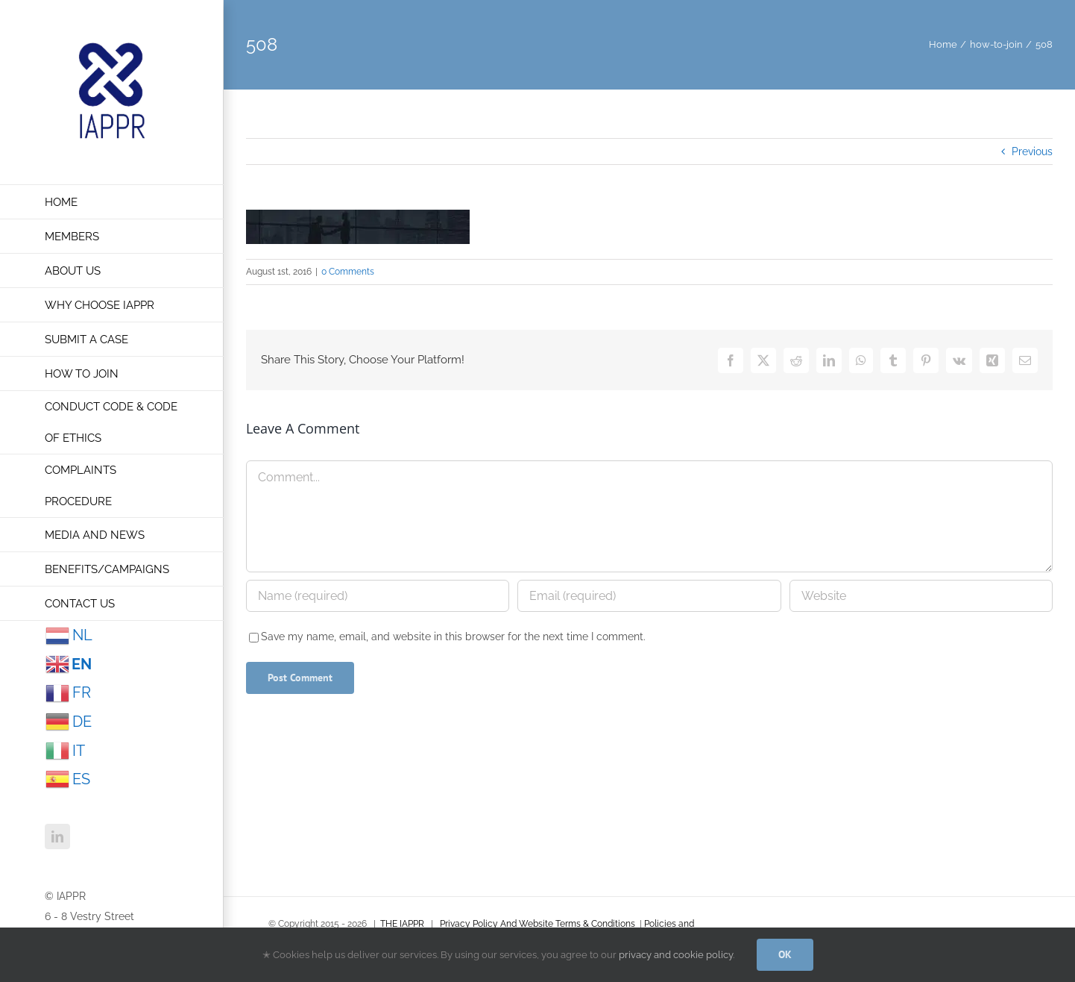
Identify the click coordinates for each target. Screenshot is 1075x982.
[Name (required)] (377, 596)
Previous (1032, 151)
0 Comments (347, 271)
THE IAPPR (402, 924)
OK (785, 954)
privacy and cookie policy (676, 954)
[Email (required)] (649, 596)
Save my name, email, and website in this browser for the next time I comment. (453, 636)
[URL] (921, 596)
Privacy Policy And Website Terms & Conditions (537, 924)
